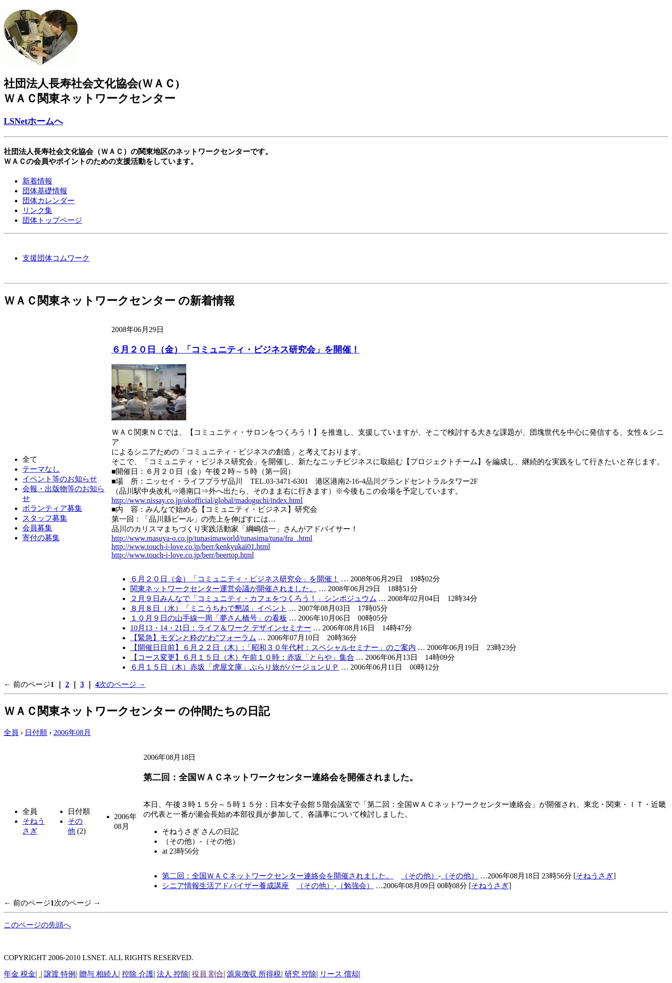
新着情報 (37, 181)
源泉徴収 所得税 (254, 974)
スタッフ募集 (44, 518)
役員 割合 (208, 974)
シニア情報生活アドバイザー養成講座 (225, 886)
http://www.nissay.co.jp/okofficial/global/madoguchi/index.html (207, 500)
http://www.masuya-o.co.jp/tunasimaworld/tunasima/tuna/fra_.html (212, 538)
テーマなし (41, 469)
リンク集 (37, 210)
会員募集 (37, 528)
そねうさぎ (594, 876)
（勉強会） (355, 886)
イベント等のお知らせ (59, 479)
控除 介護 (138, 974)
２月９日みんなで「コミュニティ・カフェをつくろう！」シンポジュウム (253, 598)
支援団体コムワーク (56, 258)
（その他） (419, 876)
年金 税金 (19, 974)
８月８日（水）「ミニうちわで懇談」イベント (208, 608)
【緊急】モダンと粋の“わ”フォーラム (193, 638)
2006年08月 (72, 732)
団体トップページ (52, 220)
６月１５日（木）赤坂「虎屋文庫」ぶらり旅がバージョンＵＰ (234, 667)
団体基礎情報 (44, 191)
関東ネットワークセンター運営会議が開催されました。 (223, 589)
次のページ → (122, 684)
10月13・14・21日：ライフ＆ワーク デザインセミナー (220, 628)
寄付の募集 (41, 538)
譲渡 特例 (60, 974)
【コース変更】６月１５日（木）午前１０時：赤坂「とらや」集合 (242, 657)
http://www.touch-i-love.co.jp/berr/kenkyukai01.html (191, 547)
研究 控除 (300, 974)
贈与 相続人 (99, 974)
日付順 (36, 732)
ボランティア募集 (52, 508)
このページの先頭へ (37, 925)
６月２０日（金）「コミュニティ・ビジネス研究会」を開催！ (236, 349)
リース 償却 (339, 974)
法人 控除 (173, 974)
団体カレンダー (48, 201)
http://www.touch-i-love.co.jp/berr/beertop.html (183, 555)
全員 (11, 732)
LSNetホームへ (33, 121)
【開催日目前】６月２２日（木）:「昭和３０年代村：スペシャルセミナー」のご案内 (273, 647)
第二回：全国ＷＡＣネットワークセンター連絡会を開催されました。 (277, 876)
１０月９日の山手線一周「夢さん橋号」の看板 (208, 618)
